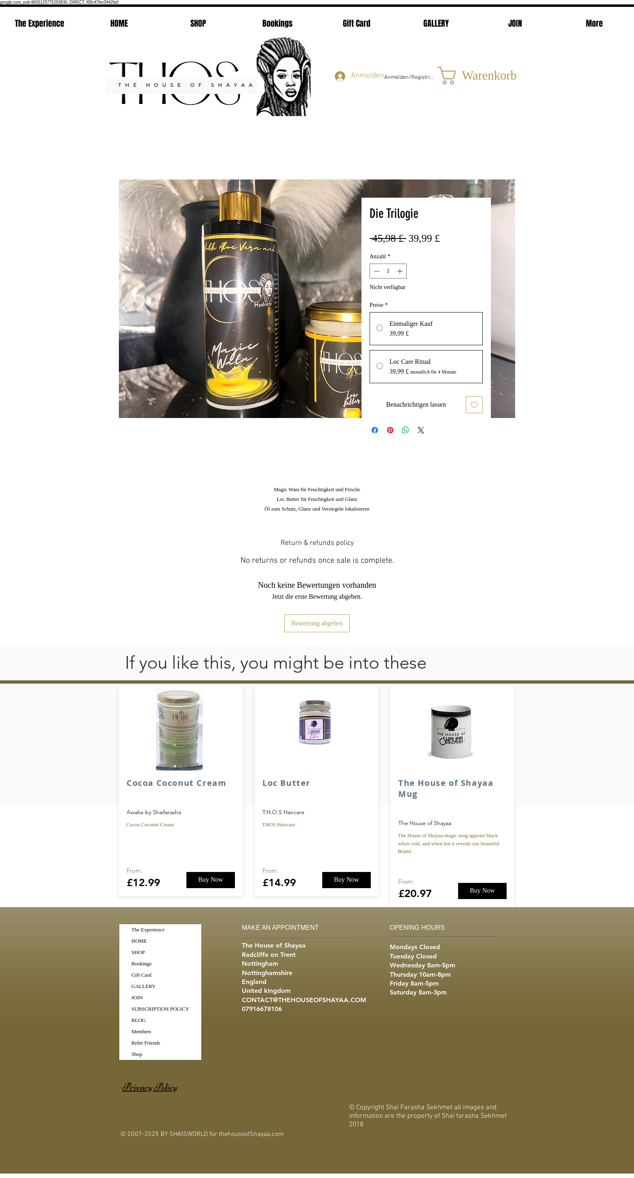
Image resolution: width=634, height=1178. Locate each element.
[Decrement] (376, 271)
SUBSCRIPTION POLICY (160, 1009)
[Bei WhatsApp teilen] (405, 430)
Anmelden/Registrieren (409, 77)
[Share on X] (421, 430)
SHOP (138, 952)
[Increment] (400, 271)
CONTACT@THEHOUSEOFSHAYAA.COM (304, 1000)
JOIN (137, 997)
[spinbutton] (388, 271)
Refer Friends (145, 1043)
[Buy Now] (210, 880)
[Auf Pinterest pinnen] (390, 430)
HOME (139, 941)
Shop (136, 1054)
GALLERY (143, 986)
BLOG (138, 1020)
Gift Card (141, 975)
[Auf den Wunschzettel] (474, 404)
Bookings (141, 964)
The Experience (148, 930)
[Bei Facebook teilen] (375, 430)
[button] (471, 75)
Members (141, 1031)
